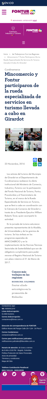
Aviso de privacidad (9, 356)
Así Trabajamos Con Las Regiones (25, 54)
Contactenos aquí (8, 306)
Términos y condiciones (11, 358)
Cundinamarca (12, 69)
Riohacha (17, 282)
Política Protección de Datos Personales (17, 353)
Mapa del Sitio (7, 361)
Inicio (6, 54)
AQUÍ (35, 20)
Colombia (29, 282)
